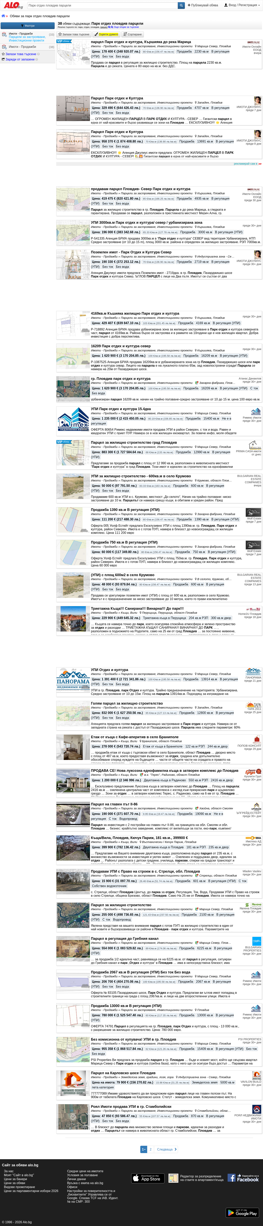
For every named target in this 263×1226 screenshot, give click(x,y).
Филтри (28, 25)
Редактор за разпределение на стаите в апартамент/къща (196, 1178)
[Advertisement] (159, 176)
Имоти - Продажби (19, 46)
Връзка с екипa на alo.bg (85, 1183)
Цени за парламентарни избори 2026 (31, 1191)
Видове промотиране (19, 1187)
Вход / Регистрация (242, 5)
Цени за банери (15, 1179)
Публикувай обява (203, 5)
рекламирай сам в (247, 164)
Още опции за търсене (123, 27)
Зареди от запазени (18, 59)
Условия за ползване (82, 1175)
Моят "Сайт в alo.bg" (19, 1175)
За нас (9, 1171)
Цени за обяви (14, 1183)
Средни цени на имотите (85, 1171)
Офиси (72, 1187)
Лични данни (76, 1179)
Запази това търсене (19, 54)
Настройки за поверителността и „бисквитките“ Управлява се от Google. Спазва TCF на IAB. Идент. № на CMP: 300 (92, 1196)
